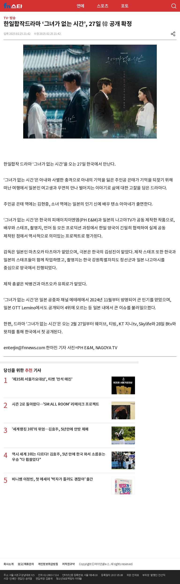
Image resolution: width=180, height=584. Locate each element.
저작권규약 (68, 564)
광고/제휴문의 (26, 564)
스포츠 (103, 6)
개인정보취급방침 (48, 564)
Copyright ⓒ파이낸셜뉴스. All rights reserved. (106, 564)
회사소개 (9, 564)
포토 (125, 6)
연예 (80, 6)
